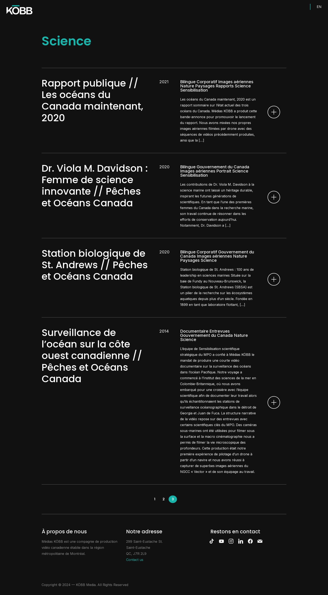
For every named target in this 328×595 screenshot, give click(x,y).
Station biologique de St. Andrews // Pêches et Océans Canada (95, 265)
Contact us (134, 560)
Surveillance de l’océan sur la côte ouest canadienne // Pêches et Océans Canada (92, 356)
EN (319, 7)
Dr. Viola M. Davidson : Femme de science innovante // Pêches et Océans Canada (95, 186)
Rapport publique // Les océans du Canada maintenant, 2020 (92, 101)
